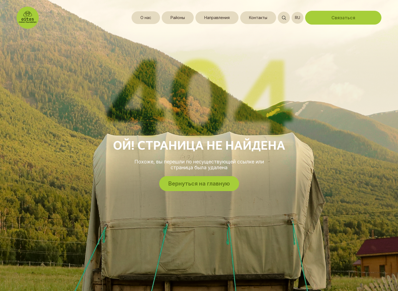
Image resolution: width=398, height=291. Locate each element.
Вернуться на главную (199, 183)
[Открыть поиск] (284, 18)
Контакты (258, 17)
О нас (145, 17)
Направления (217, 17)
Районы (178, 17)
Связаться (343, 17)
